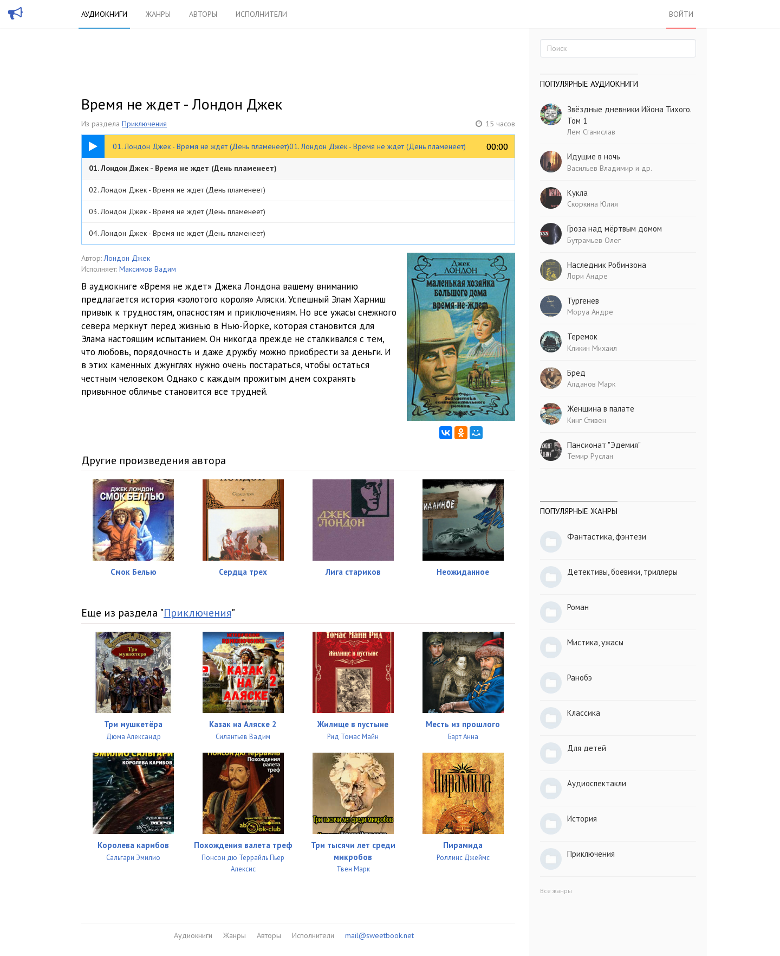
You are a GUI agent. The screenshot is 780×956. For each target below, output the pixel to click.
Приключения (144, 124)
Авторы (203, 14)
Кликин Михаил (592, 348)
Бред (576, 373)
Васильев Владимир (600, 168)
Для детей (586, 748)
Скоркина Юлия (592, 204)
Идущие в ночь (593, 156)
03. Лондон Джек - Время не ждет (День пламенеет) (177, 211)
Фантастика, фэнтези (606, 536)
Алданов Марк (591, 384)
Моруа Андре (590, 312)
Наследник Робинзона (606, 265)
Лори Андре (587, 276)
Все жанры (556, 891)
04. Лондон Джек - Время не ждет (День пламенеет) (177, 233)
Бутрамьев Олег (594, 240)
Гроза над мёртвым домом (614, 228)
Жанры (158, 14)
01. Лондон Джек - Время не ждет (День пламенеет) (183, 168)
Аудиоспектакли (596, 783)
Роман (578, 607)
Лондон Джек (127, 258)
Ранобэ (579, 677)
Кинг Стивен (586, 420)
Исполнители (261, 14)
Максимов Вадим (147, 269)
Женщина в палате (600, 408)
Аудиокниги (104, 14)
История (582, 818)
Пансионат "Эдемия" (604, 445)
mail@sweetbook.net (379, 935)
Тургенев (583, 301)
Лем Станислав (591, 132)
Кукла (577, 193)
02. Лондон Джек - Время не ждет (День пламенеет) (177, 190)
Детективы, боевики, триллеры (622, 572)
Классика (583, 713)
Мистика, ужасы (595, 642)
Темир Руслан (590, 456)
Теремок (582, 336)
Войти (681, 14)
